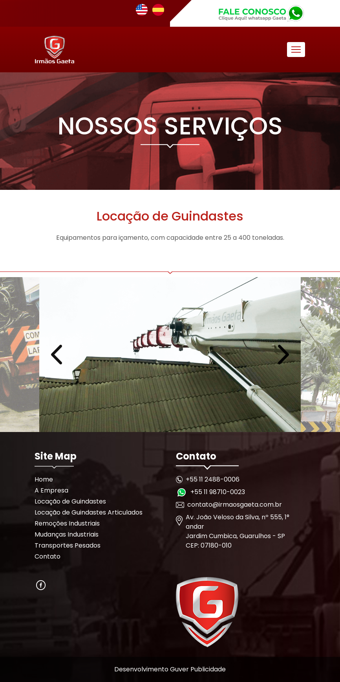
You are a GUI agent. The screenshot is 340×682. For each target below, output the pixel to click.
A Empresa (51, 490)
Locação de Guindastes (70, 501)
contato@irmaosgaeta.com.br (234, 504)
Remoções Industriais (67, 523)
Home (44, 479)
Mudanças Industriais (67, 534)
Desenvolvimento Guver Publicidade (170, 669)
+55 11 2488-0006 (212, 479)
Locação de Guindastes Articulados (89, 512)
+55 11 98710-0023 (217, 491)
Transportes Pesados (68, 545)
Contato (47, 556)
